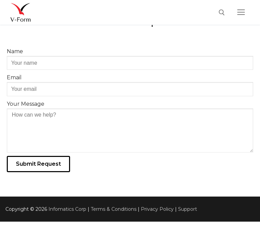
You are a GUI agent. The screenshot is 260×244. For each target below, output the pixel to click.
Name (15, 51)
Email (14, 77)
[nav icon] (241, 12)
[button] (38, 164)
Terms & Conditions (113, 209)
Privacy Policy (157, 209)
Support (187, 209)
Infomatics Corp (67, 209)
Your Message (25, 104)
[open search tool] (222, 12)
